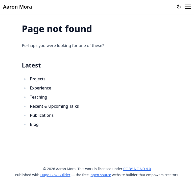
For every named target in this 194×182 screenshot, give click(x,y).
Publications (42, 115)
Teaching (38, 97)
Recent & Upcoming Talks (54, 106)
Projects (37, 79)
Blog (34, 124)
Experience (40, 88)
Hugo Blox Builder (55, 174)
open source (100, 174)
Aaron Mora (17, 6)
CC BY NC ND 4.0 (137, 168)
